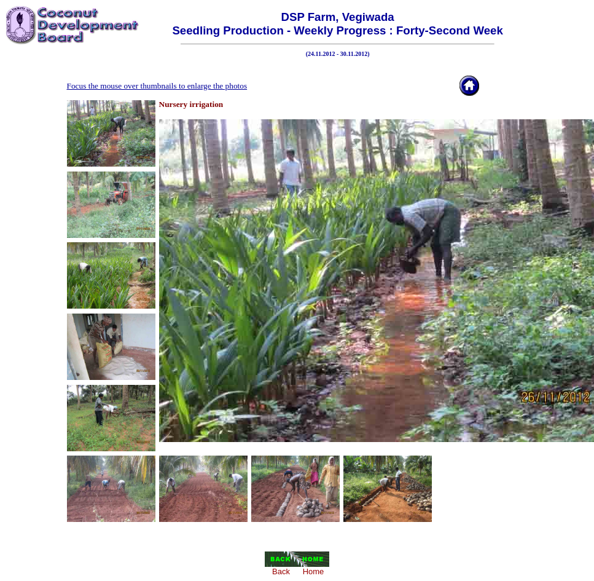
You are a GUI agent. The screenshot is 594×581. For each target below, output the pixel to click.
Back (281, 571)
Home (313, 571)
